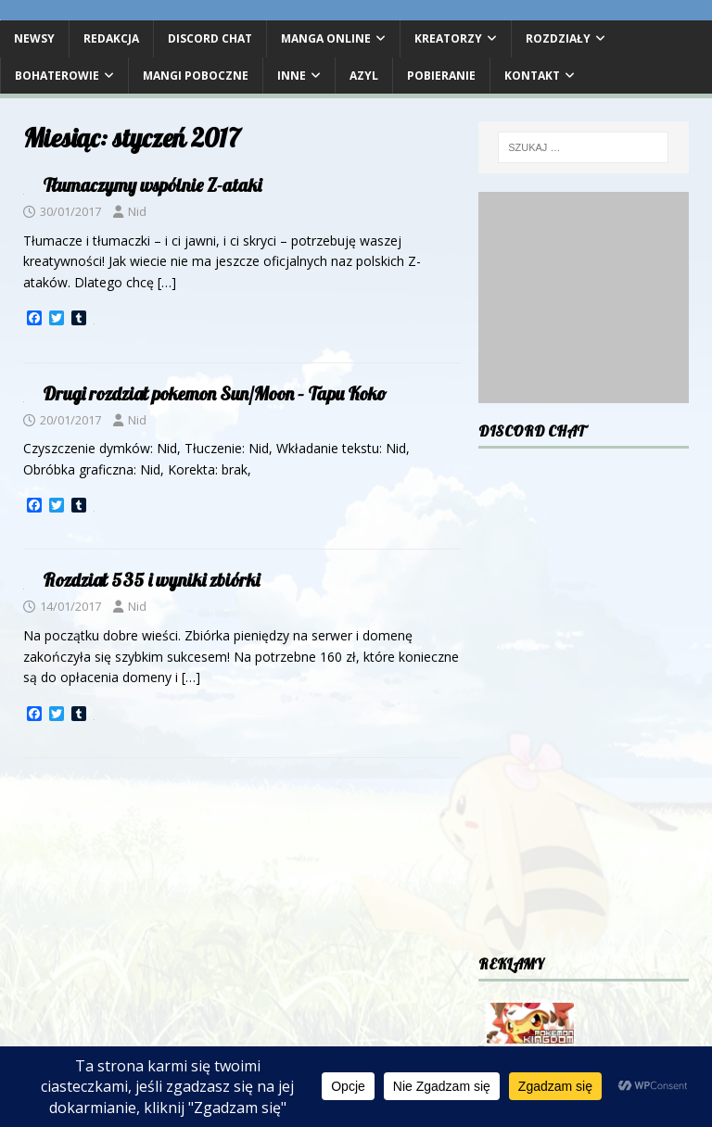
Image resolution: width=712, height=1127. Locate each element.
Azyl (364, 75)
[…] (167, 282)
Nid (137, 211)
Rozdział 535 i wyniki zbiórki (151, 579)
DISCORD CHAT (210, 38)
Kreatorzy (448, 38)
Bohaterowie (57, 75)
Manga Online (326, 38)
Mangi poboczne (195, 75)
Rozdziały (558, 38)
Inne (291, 75)
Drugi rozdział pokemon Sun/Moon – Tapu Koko (215, 393)
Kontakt (532, 75)
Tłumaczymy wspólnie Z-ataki (152, 184)
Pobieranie (441, 75)
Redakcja (111, 38)
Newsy (34, 38)
